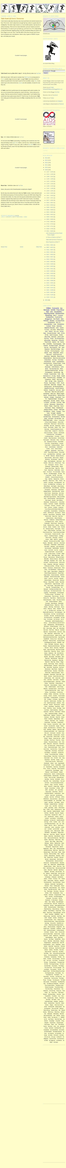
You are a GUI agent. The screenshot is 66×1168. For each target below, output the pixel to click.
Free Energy (54, 750)
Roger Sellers (47, 574)
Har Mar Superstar (60, 773)
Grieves (48, 768)
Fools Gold (47, 443)
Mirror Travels (54, 852)
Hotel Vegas (47, 544)
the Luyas (53, 1036)
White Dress (57, 1012)
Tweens (56, 997)
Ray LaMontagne (59, 901)
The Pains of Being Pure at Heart (58, 971)
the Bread (59, 610)
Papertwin (62, 880)
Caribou (45, 503)
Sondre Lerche (57, 933)
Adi (57, 628)
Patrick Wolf (52, 884)
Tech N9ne (56, 949)
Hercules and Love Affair (54, 541)
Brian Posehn (54, 669)
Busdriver (50, 676)
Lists (54, 324)
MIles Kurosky (57, 830)
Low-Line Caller (56, 828)
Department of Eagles (53, 713)
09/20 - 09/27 (50, 202)
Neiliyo (54, 866)
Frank (59, 747)
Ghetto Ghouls (60, 761)
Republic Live (61, 903)
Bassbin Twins (47, 651)
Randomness (60, 313)
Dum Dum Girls (52, 725)
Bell (55, 653)
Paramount (50, 567)
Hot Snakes (57, 779)
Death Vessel (57, 711)
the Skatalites (57, 617)
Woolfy (49, 1017)
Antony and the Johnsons (49, 635)
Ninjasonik (49, 564)
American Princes (52, 631)
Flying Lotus (49, 743)
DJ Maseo (49, 699)
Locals (52, 827)
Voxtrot (45, 1006)
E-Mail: (52, 87)
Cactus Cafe (57, 677)
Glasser (52, 763)
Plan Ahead (56, 891)
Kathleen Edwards (56, 811)
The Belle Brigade (53, 473)
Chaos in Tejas (48, 430)
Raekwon (61, 900)
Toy (49, 992)
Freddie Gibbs (48, 750)
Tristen (52, 338)
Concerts (9, 216)
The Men (59, 969)
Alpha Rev (46, 631)
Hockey (45, 777)
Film (59, 347)
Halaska (61, 772)
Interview (59, 326)
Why (45, 1013)
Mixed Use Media (52, 853)
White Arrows (50, 1012)
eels (58, 1026)
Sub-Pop (46, 338)
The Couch (49, 960)
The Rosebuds (60, 592)
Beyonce (53, 654)
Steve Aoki (50, 940)
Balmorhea (47, 356)
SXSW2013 (51, 322)
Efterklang (49, 729)
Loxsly (45, 553)
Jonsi (50, 805)
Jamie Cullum (48, 791)
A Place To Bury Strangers (51, 422)
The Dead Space (52, 962)
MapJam (57, 834)
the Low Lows (47, 1036)
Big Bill (58, 654)
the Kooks (62, 1035)
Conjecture (60, 507)
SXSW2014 (60, 324)
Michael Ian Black (60, 557)
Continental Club (50, 434)
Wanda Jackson (58, 1006)
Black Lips (53, 393)
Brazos (45, 395)
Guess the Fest (49, 770)
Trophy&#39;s (48, 996)
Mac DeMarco (54, 832)
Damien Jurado (53, 701)
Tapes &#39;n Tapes (59, 585)
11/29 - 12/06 (50, 179)
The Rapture (56, 974)
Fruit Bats (61, 754)
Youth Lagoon (47, 1024)
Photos (46, 406)
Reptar (61, 466)
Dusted (62, 725)
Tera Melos (61, 951)
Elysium (57, 525)
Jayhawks (46, 796)
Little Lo (55, 825)
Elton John (47, 733)
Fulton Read (54, 756)
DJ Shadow (55, 699)
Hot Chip (52, 779)
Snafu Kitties (57, 470)
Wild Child (53, 384)
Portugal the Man (57, 894)
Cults (59, 374)
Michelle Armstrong (48, 850)
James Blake (60, 789)
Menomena (52, 404)
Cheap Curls (46, 685)
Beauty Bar (54, 340)
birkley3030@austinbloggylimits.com (52, 89)
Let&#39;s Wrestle (60, 820)
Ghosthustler (46, 763)
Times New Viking (48, 988)
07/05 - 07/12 (50, 226)
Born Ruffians (60, 500)
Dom (57, 720)
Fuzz (52, 757)
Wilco (57, 480)
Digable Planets (47, 715)
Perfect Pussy (58, 462)
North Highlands (51, 461)
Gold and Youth (47, 765)
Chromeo (53, 505)
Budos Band (52, 674)
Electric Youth (61, 731)
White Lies (57, 605)
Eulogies (52, 397)
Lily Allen (55, 821)
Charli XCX (61, 430)
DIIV (45, 699)
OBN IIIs (62, 875)
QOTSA (60, 898)
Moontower (61, 558)
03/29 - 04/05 (50, 271)
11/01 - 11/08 (50, 188)
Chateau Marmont (59, 683)
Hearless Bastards (47, 775)
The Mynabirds (52, 592)
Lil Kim (51, 821)
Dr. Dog (54, 376)
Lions (63, 821)
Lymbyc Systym (51, 553)
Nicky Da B (50, 869)
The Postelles (58, 972)
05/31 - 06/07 (50, 249)
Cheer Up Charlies (48, 432)
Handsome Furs (47, 773)
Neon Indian (60, 379)
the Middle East (51, 484)
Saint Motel (53, 916)
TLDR (58, 383)
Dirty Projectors (53, 347)
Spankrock (46, 935)
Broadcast (55, 670)
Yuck (56, 1024)
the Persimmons (60, 1038)
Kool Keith (50, 550)
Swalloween (58, 944)
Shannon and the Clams (49, 921)
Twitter (52, 98)
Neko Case (59, 866)
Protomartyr (48, 898)
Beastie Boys (55, 493)
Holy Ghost (62, 542)
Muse (60, 560)
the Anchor (51, 1027)
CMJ (53, 677)
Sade (62, 914)
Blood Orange (51, 663)
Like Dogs (46, 821)
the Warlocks (59, 1040)
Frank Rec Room (53, 749)
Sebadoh (61, 578)
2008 (46, 300)
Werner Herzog (47, 1010)
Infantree (62, 786)
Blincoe (57, 661)
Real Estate (48, 407)
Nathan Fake (53, 864)
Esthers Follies (57, 736)
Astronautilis (60, 638)
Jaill (56, 789)
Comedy (45, 695)
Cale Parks (49, 679)
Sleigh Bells (56, 352)
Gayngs (57, 759)
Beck (63, 390)
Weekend (61, 1008)
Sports (55, 937)
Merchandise (48, 846)
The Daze (46, 962)
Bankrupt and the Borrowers (54, 646)
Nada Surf (60, 459)
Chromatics (47, 505)
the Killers (46, 615)
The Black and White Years (55, 589)
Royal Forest (49, 912)
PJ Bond (50, 878)
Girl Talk (53, 400)
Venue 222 (58, 1003)
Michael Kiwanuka (60, 848)
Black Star (15, 142)
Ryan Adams (52, 383)
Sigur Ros (57, 468)
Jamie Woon (54, 791)
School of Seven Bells (55, 576)
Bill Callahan (58, 656)
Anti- (62, 633)
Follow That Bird (51, 530)
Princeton (51, 896)
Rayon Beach (54, 571)
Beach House (60, 356)
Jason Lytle (52, 795)
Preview (46, 383)
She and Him (53, 923)
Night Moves (61, 869)
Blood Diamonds (60, 498)
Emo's (2, 79)
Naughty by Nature (48, 866)
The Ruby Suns (58, 976)
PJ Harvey (55, 878)
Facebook (55, 95)
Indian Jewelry (61, 544)
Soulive (62, 933)
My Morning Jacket (54, 562)
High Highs (50, 542)
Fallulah (50, 738)
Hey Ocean (62, 775)
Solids (56, 932)
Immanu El (50, 786)
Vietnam (46, 1004)
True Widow (54, 996)
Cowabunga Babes (49, 436)
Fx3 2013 (56, 757)
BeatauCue (51, 653)
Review (52, 320)
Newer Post (4, 246)
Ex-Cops (62, 736)
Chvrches (58, 505)
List (60, 823)
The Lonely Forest (48, 967)
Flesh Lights (57, 528)
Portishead (51, 894)
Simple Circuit (46, 928)
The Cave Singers (56, 958)
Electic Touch (54, 523)
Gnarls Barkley (52, 446)
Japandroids (53, 450)
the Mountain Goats (59, 615)
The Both (49, 958)
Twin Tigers (54, 999)
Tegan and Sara (48, 951)
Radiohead (47, 466)
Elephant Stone (50, 525)
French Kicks (60, 750)
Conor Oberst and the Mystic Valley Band (54, 509)
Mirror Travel (56, 457)
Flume (63, 528)
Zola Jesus (50, 1026)
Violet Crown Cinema (58, 1004)
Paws (63, 567)
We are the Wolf (55, 1008)
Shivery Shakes (47, 580)
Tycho (58, 999)
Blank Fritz (47, 661)
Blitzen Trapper (60, 393)
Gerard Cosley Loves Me (50, 761)
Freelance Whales (56, 445)
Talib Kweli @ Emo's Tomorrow (12, 19)
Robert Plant (61, 573)
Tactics (63, 471)
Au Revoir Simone (61, 640)
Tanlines (51, 949)
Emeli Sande (52, 733)
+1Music (56, 420)
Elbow (56, 521)
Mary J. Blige (52, 841)
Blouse (56, 663)
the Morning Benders (58, 386)
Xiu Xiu (45, 1019)
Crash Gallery (46, 697)
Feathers (54, 526)
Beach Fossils (47, 493)
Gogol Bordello (61, 763)
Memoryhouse (51, 557)
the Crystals (61, 1029)
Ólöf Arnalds (48, 621)
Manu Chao (52, 834)
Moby (58, 853)
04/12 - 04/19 (50, 266)
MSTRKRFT (47, 832)
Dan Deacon (58, 512)
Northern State (54, 873)
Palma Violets (50, 880)
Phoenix (57, 464)
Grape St (61, 537)
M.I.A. (52, 830)
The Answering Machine (53, 955)
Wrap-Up (50, 608)
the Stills (46, 1040)
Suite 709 (62, 942)
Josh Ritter (55, 805)
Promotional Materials (58, 896)
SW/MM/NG (57, 914)
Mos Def (30, 144)
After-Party (47, 336)
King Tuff (57, 813)
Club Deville (61, 432)
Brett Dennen (47, 669)
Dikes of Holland (58, 518)
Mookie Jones (50, 857)
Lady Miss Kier (51, 816)
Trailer (54, 599)
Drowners (49, 724)
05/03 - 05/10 (50, 259)
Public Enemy (61, 569)
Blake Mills (61, 660)
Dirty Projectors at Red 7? (53, 242)
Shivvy (45, 926)
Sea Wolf (56, 578)
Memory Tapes (57, 845)
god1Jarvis (62, 1026)
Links (59, 821)
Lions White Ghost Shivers (50, 823)
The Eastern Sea (60, 962)
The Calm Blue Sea (54, 368)
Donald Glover (60, 722)
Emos (53, 326)
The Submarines (56, 980)
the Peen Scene (53, 1038)
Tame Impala (50, 585)
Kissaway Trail (55, 814)
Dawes (54, 708)
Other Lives (51, 462)
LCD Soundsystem (55, 351)
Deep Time (54, 516)
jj (47, 610)
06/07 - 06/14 (50, 247)
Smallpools (58, 928)
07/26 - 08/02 (50, 221)
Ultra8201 (47, 477)
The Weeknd (57, 594)
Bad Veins (61, 345)
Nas (36, 81)
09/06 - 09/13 (50, 207)
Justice (55, 807)
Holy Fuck (56, 542)
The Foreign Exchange (53, 964)
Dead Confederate (54, 709)
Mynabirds (62, 862)
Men (62, 845)
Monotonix (47, 459)
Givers (53, 361)
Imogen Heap (56, 786)
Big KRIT (46, 656)
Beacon (58, 651)
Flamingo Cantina (50, 528)
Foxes (45, 747)
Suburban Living (55, 942)
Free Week (60, 359)
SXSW (53, 310)
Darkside (51, 704)
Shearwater (48, 367)
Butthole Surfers (47, 677)
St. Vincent (49, 471)
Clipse (58, 690)
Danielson (59, 702)
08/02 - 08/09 (50, 219)
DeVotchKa (58, 514)
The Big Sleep (53, 956)
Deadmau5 (46, 711)
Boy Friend (61, 667)
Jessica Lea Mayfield (48, 800)
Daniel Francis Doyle (51, 702)
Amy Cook (59, 631)
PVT (59, 878)
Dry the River (55, 724)
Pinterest (61, 104)
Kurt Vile (56, 550)
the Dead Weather (48, 1031)
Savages (50, 917)
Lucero (61, 828)
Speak (50, 935)
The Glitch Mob (47, 965)
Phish (59, 889)
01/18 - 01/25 (50, 294)
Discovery (46, 519)
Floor (60, 741)
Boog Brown (55, 667)
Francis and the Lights (52, 747)
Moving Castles (53, 859)
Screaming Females (48, 919)
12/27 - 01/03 (50, 171)
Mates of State (59, 841)
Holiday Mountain (60, 777)
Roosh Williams (51, 910)
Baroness (47, 647)
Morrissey (61, 857)
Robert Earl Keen (47, 908)
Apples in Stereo (58, 635)
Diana (58, 439)
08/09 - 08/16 (50, 217)
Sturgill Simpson (47, 942)
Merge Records (55, 846)
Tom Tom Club (52, 990)
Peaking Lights (57, 885)
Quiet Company (54, 335)
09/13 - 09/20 (50, 205)
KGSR (52, 809)
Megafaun (51, 845)
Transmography (57, 344)
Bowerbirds (46, 502)
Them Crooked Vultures (49, 985)
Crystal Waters (54, 510)
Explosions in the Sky (52, 441)
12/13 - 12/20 (50, 174)
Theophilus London (59, 985)
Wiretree (58, 1015)
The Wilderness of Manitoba (52, 983)
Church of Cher (61, 688)
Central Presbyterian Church (56, 429)
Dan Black (59, 701)
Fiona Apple (60, 441)
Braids (56, 427)
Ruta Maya (51, 914)
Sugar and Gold (56, 583)
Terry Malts (46, 953)
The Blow (60, 956)
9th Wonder (46, 626)
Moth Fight (46, 560)
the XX (62, 619)
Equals (58, 376)
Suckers (56, 409)
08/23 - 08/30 (50, 212)
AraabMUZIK (46, 638)
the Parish (56, 319)
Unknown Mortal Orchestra (57, 477)
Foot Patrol (58, 530)
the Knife (52, 615)
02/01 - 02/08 (50, 290)
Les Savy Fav (52, 820)
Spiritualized (61, 935)
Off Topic (57, 566)
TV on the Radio (56, 471)
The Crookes (55, 960)
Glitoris (51, 331)
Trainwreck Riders (51, 994)
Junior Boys (50, 807)
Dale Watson (61, 699)
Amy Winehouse (47, 487)
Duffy (60, 724)
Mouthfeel (52, 560)
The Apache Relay (55, 587)
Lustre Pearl (46, 830)
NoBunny (48, 873)
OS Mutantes (47, 877)
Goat (56, 763)
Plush (51, 892)
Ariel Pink (62, 487)
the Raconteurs (56, 416)
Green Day (55, 766)
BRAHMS (59, 642)
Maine (49, 555)
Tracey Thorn (54, 992)
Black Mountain (54, 658)
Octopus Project (57, 363)
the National (59, 484)
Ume (57, 327)
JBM (62, 788)
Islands (58, 400)
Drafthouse (52, 519)
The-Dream (61, 983)
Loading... (45, 150)
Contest (48, 326)
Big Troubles (51, 656)
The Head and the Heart (56, 590)
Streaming (48, 315)
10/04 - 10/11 (50, 198)
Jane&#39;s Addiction (49, 793)
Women (62, 1015)
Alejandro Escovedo (49, 388)
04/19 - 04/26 (50, 264)
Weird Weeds (54, 603)
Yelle (63, 608)
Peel (59, 887)
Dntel (62, 718)
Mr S (57, 560)
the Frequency (51, 1033)
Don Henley (53, 722)
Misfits (59, 852)
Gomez (52, 765)
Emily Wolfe (49, 734)
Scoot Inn (51, 578)
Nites (46, 381)
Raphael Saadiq (55, 466)
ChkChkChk (62, 503)
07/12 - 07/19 (50, 224)
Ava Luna (58, 390)
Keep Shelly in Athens (53, 452)
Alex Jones (46, 629)
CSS (60, 427)
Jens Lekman (61, 798)
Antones (46, 390)
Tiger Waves (53, 597)
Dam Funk (46, 701)
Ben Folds (61, 493)
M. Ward (58, 553)
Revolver (52, 905)
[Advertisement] (14, 233)
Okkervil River (59, 404)
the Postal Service (48, 617)
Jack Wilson (51, 789)
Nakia (45, 461)
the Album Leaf (52, 610)
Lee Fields (52, 402)
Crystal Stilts (47, 510)
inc (45, 610)
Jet (54, 800)
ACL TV (58, 322)
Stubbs (61, 335)
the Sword (50, 418)
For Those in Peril (51, 745)
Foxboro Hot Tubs (60, 745)
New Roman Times (50, 868)
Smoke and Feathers (51, 930)
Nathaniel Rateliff (60, 864)
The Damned (61, 960)
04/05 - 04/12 (50, 268)
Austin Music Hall (56, 491)
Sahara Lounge (47, 916)
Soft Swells (46, 932)
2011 (46, 165)
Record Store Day (48, 903)
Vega (46, 478)
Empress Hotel (49, 736)
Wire (54, 1015)
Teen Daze (61, 949)
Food (46, 745)
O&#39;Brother (56, 875)
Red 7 (55, 315)
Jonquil (46, 805)
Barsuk (51, 647)
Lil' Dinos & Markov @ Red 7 (53, 237)
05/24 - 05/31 (50, 252)
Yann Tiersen (51, 1019)
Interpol (46, 788)
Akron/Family (57, 372)
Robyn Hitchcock (55, 908)
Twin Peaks (61, 997)
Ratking (53, 901)
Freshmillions (54, 752)
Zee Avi (45, 1026)
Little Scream (60, 825)
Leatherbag (46, 820)
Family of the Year (56, 738)
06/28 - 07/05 (50, 228)
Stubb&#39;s (50, 317)
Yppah (52, 1024)
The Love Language (57, 967)
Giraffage (61, 535)
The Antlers (61, 955)
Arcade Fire (52, 390)
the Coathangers (58, 612)
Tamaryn (46, 949)
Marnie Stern (51, 839)
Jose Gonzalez (48, 548)
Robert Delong (60, 907)
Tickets (53, 411)
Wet (59, 1010)
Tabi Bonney (51, 948)
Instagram (60, 101)
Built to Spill (58, 674)
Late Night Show (51, 454)
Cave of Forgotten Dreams (49, 681)
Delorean (46, 397)
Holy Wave (47, 779)
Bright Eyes (60, 669)
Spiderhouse (55, 935)
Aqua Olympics (61, 637)
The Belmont (47, 956)
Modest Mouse (52, 855)
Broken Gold (47, 672)
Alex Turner (51, 629)
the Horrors (56, 1035)
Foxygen (61, 443)
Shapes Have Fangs (49, 468)
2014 (46, 158)
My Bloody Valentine (54, 862)
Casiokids (62, 679)
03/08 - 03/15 (50, 278)
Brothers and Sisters (56, 672)
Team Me (48, 587)
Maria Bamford (57, 836)
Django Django (57, 718)
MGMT (54, 379)
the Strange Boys (59, 338)
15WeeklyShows (50, 624)
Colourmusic (55, 693)
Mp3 (47, 312)
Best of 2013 (54, 494)
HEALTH (56, 539)
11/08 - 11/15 (50, 186)
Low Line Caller (59, 551)
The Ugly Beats (53, 981)
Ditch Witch (52, 717)
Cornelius (55, 695)
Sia (63, 926)
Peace (51, 885)
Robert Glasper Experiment (51, 573)
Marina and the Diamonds (53, 837)
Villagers (51, 1004)
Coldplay (46, 693)
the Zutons (56, 1042)
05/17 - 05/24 (50, 254)
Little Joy (50, 825)
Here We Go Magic (55, 349)
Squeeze (46, 939)
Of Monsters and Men (49, 566)
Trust (59, 996)
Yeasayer (59, 384)
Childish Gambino (52, 686)
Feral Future (52, 740)
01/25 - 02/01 (50, 292)
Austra (62, 491)
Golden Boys (60, 446)
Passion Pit (60, 381)
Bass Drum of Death (60, 649)
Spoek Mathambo (49, 937)
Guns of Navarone (54, 772)
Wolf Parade (57, 606)
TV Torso (46, 329)
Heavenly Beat (55, 775)
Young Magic (51, 1020)
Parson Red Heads (56, 882)
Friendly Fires (61, 752)
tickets (20, 82)
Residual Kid (46, 905)
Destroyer (61, 713)
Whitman (62, 1012)
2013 (46, 160)
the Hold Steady (60, 614)
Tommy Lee (58, 990)
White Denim (60, 329)
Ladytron (61, 816)
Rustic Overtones (55, 574)
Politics (51, 406)
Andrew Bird (47, 423)
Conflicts (55, 507)
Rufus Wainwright (57, 912)
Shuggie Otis (59, 926)
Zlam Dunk (49, 354)
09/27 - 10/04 (50, 200)
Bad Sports (56, 644)
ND (58, 342)
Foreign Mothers (54, 443)
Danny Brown (52, 514)
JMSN (46, 789)
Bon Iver (46, 347)
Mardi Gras (51, 836)
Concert (60, 315)
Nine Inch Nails (59, 871)
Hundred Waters (56, 781)
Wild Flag (51, 606)
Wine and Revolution (48, 1015)
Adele (54, 628)
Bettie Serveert (48, 654)
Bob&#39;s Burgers (48, 665)
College (50, 693)
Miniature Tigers (47, 852)
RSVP (51, 365)
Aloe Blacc (62, 629)
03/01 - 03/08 (50, 280)
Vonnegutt (47, 603)
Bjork (63, 656)
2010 (46, 167)
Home (21, 246)
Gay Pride (53, 759)
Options (45, 878)
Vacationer (61, 1001)
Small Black (52, 928)
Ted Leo (45, 473)
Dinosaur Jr (59, 715)
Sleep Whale (51, 582)
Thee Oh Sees (55, 596)
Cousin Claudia (61, 695)
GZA (60, 757)
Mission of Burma (54, 558)
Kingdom (62, 813)
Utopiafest (56, 1001)
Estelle (49, 526)
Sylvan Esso (56, 946)
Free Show (60, 310)
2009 (46, 169)
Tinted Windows (57, 988)
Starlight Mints (58, 939)
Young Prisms (52, 1022)
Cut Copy (54, 359)
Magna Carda (61, 832)
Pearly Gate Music (53, 887)
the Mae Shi (59, 1036)
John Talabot (57, 802)
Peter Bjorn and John (52, 889)
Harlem (62, 327)
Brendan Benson (52, 395)
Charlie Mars (51, 683)
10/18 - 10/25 (50, 193)
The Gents (62, 964)
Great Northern (49, 766)
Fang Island (58, 397)
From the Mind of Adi (53, 754)
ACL (51, 312)
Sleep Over (50, 470)
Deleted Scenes (49, 518)
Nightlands (46, 871)
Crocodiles (57, 436)
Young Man (58, 1020)
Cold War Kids (60, 692)
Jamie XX (61, 791)
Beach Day (53, 651)
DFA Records (51, 512)
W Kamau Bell (51, 1006)
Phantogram (51, 464)
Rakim (46, 901)
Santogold (46, 576)
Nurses (50, 875)
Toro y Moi (59, 475)
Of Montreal (54, 877)
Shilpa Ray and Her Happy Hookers (56, 924)
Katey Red (49, 811)
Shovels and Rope (51, 926)
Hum (50, 781)
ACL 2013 (53, 329)
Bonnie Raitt (49, 667)
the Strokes (50, 619)
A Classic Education (54, 626)
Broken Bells (61, 670)
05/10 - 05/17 (50, 257)
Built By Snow (61, 395)
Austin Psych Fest (57, 354)
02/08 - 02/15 (50, 287)
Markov (54, 342)
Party (50, 352)
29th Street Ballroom (59, 624)
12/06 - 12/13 (50, 176)
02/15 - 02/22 (50, 285)
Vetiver (62, 1003)
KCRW (48, 809)
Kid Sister (46, 813)
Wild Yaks (62, 1013)
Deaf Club (52, 711)
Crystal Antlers (52, 374)
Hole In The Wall (52, 777)
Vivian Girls (47, 384)
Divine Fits (58, 717)
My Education (54, 459)
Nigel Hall (55, 869)
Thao (51, 953)
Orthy (55, 381)
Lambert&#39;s (60, 361)
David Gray (49, 708)
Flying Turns (55, 743)
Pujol (45, 571)
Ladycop (56, 816)
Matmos (51, 843)
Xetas (54, 608)
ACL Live (56, 331)
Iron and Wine (52, 788)
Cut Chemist (61, 697)
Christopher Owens (53, 688)
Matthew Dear (57, 843)
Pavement (47, 885)
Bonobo (53, 500)
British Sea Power (48, 670)
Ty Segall (53, 413)
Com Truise (61, 693)
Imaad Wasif (53, 544)
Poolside (45, 894)
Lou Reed (50, 828)
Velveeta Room (51, 1003)
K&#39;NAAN (56, 548)
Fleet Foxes (48, 342)
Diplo (63, 715)
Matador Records (60, 455)
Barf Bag (62, 646)
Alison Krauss (61, 486)
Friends (46, 754)
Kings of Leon (47, 814)
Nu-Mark (46, 875)
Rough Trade (58, 910)
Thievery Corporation (49, 987)
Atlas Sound (53, 423)
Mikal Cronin (61, 850)
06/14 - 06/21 (50, 245)
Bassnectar (57, 425)
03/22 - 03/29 (50, 273)
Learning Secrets (48, 363)
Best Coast (48, 391)
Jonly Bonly (61, 804)
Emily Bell (59, 733)
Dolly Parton (52, 720)
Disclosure (46, 717)
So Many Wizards (60, 930)
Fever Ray (58, 740)
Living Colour (47, 827)
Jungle (45, 807)
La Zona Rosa (60, 320)
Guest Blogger (56, 770)
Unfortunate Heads (48, 1001)
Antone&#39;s (48, 324)
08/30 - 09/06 (50, 209)
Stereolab (62, 582)
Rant (50, 901)
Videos (60, 601)
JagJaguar (47, 450)
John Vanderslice (60, 546)
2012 (46, 162)
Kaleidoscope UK (58, 809)
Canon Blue (61, 502)
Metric (51, 848)
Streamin (62, 940)
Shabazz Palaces (48, 409)
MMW (62, 830)
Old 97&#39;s (60, 877)
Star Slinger (51, 939)
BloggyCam (48, 319)
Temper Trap (55, 951)
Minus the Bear (48, 457)
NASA (45, 864)
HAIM (51, 539)
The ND (54, 475)
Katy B (62, 811)
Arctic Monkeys (55, 487)
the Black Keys (47, 416)
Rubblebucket (59, 407)
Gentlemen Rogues (53, 535)
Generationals (47, 361)
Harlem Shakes (58, 448)
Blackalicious (55, 660)
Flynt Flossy (61, 743)
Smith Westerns (55, 367)
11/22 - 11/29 (50, 181)
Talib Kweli (27, 77)
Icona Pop (56, 784)
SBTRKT (62, 574)
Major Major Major (56, 555)
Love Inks (59, 402)
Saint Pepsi (59, 916)
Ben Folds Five (60, 653)
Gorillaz (48, 448)
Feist (59, 526)
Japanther (53, 546)
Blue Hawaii (48, 500)
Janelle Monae (58, 793)
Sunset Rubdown (47, 944)
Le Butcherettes (60, 818)
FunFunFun (58, 317)
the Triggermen (52, 1040)
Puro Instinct (54, 898)
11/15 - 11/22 (50, 183)
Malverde (53, 455)
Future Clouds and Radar (59, 532)
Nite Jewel (55, 564)
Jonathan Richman (53, 804)
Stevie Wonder (56, 940)
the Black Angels (53, 345)
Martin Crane (58, 839)
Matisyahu (47, 843)
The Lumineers (53, 969)
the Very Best (58, 418)
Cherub (59, 685)
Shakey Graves (60, 919)
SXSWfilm (49, 344)
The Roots (52, 976)
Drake (45, 724)
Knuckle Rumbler (51, 333)
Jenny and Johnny (53, 798)
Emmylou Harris (57, 734)
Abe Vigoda (53, 486)
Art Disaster (47, 489)
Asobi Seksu (54, 489)
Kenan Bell (61, 452)
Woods (60, 480)
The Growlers (54, 965)
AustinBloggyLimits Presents (50, 642)
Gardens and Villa (56, 534)
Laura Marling (53, 818)
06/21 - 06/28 (50, 231)
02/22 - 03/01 (50, 283)
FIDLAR (45, 738)
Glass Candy (48, 537)
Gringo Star (54, 768)
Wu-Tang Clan (54, 1017)
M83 (59, 333)
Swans (63, 944)
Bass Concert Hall (51, 649)
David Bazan (51, 706)
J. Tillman (58, 788)
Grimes (47, 539)
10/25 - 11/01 (50, 190)
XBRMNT (62, 1017)
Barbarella (53, 356)
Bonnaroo (55, 665)
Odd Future (59, 461)
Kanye (62, 400)
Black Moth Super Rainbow (50, 496)
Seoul (55, 919)
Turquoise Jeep (50, 997)
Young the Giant (60, 1022)
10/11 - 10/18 (50, 195)
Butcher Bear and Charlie (58, 676)
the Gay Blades (58, 1033)
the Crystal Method (54, 1029)
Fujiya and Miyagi (47, 756)
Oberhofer (61, 564)
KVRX (45, 452)
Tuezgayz (58, 411)
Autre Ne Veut (61, 423)
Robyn (53, 407)
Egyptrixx (54, 729)
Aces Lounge (49, 628)
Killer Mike (52, 813)
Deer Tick (60, 516)
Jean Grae (52, 796)
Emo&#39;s (58, 312)
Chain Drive (58, 681)
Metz (55, 848)
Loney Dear (57, 827)
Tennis (62, 383)
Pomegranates (56, 892)
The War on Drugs (49, 594)
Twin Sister (48, 999)
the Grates (50, 1035)
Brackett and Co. (54, 502)
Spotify (56, 582)
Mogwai (61, 457)
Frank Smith (47, 445)
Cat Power (50, 503)
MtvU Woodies (60, 859)
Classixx (55, 432)
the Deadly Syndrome (57, 1031)
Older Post (39, 246)
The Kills (60, 473)
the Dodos (51, 482)
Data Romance (57, 704)
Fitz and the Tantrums (53, 741)
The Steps (49, 980)
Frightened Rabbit (52, 399)
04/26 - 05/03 (50, 261)
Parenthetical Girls (48, 882)
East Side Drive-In (52, 727)
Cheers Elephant (53, 685)
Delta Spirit (52, 439)
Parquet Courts (57, 567)
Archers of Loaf (53, 638)
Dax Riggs (59, 708)
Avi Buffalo (46, 425)
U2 (61, 999)
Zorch (55, 1026)
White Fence (51, 480)
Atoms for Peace (52, 640)
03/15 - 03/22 (50, 275)
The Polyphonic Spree (49, 972)
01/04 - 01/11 (50, 297)
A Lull (60, 626)
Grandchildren (58, 765)
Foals (45, 530)
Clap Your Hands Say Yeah (50, 690)
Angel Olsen (50, 633)
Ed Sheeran (59, 727)
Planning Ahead (49, 313)
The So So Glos (54, 978)
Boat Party (61, 663)
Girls (46, 331)
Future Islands (48, 534)
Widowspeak (47, 415)
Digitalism (53, 715)
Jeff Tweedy (57, 796)
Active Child (60, 422)
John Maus (51, 802)
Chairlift (56, 503)
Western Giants (54, 1010)
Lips (57, 823)
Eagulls (45, 727)
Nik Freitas (52, 871)
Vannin (45, 1003)
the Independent (58, 482)
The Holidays (61, 965)
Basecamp (56, 647)
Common (50, 507)
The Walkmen (47, 411)
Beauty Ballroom (48, 358)
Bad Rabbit (50, 644)
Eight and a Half (61, 729)
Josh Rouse (60, 805)
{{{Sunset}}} (47, 340)
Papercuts (56, 880)
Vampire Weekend (53, 601)
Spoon (61, 352)
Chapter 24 (54, 430)
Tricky (63, 994)
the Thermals (57, 619)
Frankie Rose (61, 749)
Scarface (55, 917)
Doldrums (47, 720)
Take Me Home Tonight (60, 948)
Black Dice (47, 658)
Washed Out (56, 478)
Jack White (46, 546)
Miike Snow (55, 850)
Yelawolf (59, 608)
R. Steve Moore (54, 900)
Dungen (57, 725)
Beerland (53, 336)
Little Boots (58, 454)
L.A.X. (45, 454)
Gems (62, 759)
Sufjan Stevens (48, 583)
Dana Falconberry (53, 438)
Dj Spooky (50, 718)
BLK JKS (52, 425)
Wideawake (49, 1013)
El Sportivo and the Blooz (49, 731)
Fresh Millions (47, 752)
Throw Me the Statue (59, 987)
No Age (50, 381)
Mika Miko (46, 558)
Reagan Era (61, 571)
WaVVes (50, 478)
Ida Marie (61, 784)
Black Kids (61, 494)
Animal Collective (59, 388)
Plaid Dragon (49, 891)
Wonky (45, 1017)
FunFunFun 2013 (51, 377)
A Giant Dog (61, 420)
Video (25, 216)
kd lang (46, 1027)
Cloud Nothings (52, 692)
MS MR (47, 455)
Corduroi (50, 695)
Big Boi (62, 654)
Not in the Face (61, 873)
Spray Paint (60, 937)
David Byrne (57, 706)
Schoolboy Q (60, 917)
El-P (56, 731)
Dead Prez (61, 709)
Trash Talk (59, 994)
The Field (46, 964)
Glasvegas (55, 537)
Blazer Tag (53, 661)
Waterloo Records (49, 327)
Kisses (60, 814)
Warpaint (59, 413)
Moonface (56, 857)
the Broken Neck (58, 1027)
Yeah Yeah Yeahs (58, 1019)
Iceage (51, 784)
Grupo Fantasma (60, 768)
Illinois (45, 786)
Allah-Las (57, 629)
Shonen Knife (56, 580)
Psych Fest (56, 406)
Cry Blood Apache (54, 697)
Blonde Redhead (51, 498)
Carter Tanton (56, 679)
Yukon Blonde (61, 1024)
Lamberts (47, 818)
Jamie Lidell (60, 336)
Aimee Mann (61, 628)
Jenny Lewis (60, 450)
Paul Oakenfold (59, 884)
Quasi (49, 571)
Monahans (58, 855)
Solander (52, 932)
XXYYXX (54, 415)
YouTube (38, 73)
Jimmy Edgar (58, 800)
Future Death (47, 757)
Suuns (53, 944)
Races (61, 464)
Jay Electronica (59, 795)
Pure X (62, 406)
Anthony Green (57, 633)
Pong (61, 892)
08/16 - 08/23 (50, 214)
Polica (45, 569)
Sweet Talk (50, 946)
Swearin (45, 946)
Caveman (61, 340)
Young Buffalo (60, 415)
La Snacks (46, 402)
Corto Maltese (58, 434)
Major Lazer (46, 834)
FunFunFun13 (61, 756)
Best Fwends (48, 494)
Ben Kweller (51, 427)
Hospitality (59, 377)
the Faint (53, 614)
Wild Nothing (56, 1013)
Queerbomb (47, 900)
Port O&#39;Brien (52, 569)
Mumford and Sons (50, 860)
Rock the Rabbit (58, 365)
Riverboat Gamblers (52, 907)
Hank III (53, 773)
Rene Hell (55, 903)
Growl (52, 448)
